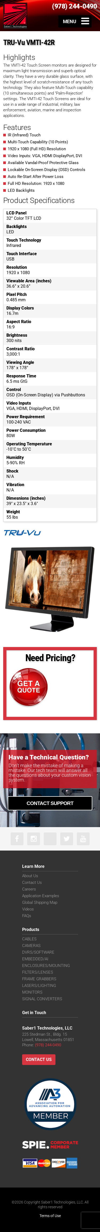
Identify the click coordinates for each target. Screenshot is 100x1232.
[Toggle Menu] (75, 21)
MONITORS (32, 992)
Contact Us (32, 882)
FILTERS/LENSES (37, 972)
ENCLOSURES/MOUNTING (46, 965)
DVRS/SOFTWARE (38, 952)
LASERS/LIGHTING (39, 985)
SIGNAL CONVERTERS (42, 999)
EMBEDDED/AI (35, 959)
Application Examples (40, 895)
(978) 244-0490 (48, 1045)
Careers (29, 889)
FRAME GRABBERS (39, 979)
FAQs (26, 915)
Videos (28, 909)
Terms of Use (50, 1216)
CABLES (29, 939)
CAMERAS (31, 945)
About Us (30, 875)
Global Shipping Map (39, 902)
